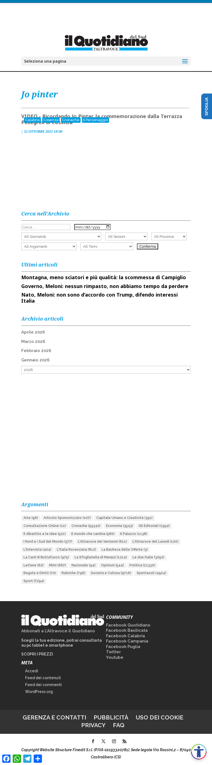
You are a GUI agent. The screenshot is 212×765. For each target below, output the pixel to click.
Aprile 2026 (33, 332)
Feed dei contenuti (43, 678)
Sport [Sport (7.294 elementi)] (33, 581)
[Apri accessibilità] (198, 751)
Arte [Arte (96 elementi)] (30, 518)
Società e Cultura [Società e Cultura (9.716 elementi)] (111, 573)
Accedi (31, 671)
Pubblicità (111, 717)
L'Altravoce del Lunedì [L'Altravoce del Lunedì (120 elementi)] (155, 541)
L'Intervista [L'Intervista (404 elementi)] (37, 549)
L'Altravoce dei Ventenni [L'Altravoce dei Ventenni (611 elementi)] (102, 541)
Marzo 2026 (33, 341)
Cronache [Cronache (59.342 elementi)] (85, 526)
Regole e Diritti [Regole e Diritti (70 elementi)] (39, 573)
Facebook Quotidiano (128, 625)
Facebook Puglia (123, 646)
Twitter (113, 651)
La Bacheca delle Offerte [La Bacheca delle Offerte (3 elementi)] (125, 549)
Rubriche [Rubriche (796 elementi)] (73, 573)
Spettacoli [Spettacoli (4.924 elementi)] (151, 573)
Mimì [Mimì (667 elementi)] (57, 565)
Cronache (71, 120)
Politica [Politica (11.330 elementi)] (142, 565)
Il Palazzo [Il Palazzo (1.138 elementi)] (133, 534)
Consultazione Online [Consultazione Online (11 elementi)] (44, 526)
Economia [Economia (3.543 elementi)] (119, 526)
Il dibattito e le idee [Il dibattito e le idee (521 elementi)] (44, 534)
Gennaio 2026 (35, 360)
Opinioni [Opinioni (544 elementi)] (112, 565)
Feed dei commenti (43, 685)
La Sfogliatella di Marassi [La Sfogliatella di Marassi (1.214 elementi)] (101, 557)
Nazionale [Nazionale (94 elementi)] (83, 565)
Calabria (32, 120)
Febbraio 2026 (36, 350)
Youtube (114, 657)
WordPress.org (39, 691)
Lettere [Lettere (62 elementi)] (33, 565)
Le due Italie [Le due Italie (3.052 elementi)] (148, 557)
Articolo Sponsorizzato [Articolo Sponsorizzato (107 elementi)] (67, 518)
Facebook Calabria (125, 635)
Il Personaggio (95, 120)
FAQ (118, 725)
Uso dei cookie (159, 717)
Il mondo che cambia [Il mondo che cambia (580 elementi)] (93, 534)
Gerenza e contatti (54, 717)
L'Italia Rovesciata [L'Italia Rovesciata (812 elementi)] (76, 549)
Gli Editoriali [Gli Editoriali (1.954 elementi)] (154, 526)
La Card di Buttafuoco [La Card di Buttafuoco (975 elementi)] (46, 557)
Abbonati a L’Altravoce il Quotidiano (58, 630)
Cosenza (51, 120)
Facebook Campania (127, 641)
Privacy (93, 725)
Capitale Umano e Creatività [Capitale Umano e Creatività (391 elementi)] (124, 518)
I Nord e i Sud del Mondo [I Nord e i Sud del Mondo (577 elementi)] (47, 541)
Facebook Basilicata (127, 630)
